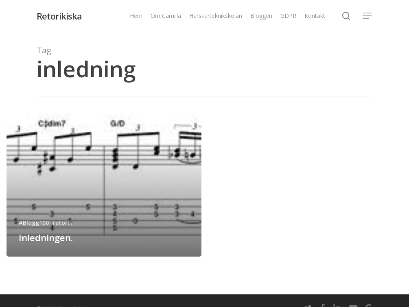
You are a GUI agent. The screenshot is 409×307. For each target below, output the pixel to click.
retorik (62, 222)
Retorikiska (59, 15)
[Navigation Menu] (367, 16)
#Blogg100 (34, 222)
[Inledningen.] (104, 180)
